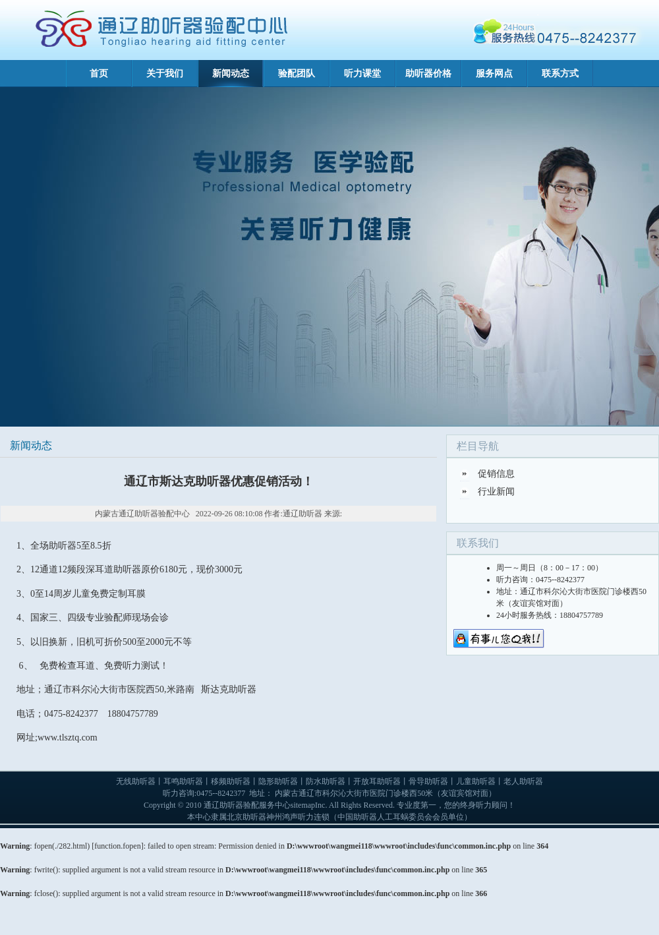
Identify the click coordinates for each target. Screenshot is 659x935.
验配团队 (296, 73)
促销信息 (496, 474)
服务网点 (494, 73)
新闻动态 (230, 73)
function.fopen (117, 846)
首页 (99, 73)
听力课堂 (362, 73)
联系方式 (560, 73)
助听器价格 (428, 73)
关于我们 (164, 73)
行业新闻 (496, 492)
